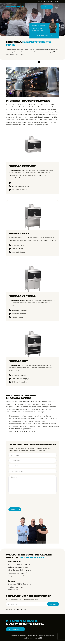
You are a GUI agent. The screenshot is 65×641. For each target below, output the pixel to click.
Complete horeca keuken (17, 576)
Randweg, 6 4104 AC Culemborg (19, 584)
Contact (47, 6)
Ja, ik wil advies (44, 35)
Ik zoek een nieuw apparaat (17, 573)
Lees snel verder (32, 62)
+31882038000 (53, 1)
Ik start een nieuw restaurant (18, 564)
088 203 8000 (42, 1)
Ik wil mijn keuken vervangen (18, 567)
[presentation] (24, 502)
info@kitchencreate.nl (15, 587)
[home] (15, 7)
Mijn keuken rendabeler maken (18, 570)
